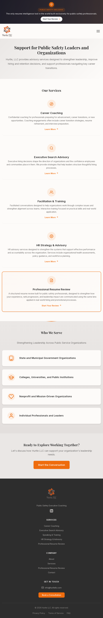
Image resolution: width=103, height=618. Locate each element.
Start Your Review (51, 19)
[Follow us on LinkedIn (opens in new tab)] (51, 511)
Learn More (51, 129)
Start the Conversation (51, 464)
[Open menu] (98, 31)
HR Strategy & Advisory (51, 539)
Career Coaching (51, 526)
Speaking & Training (51, 535)
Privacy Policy (39, 613)
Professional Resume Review (51, 544)
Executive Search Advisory (51, 530)
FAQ (68, 613)
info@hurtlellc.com (53, 588)
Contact (51, 572)
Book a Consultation (51, 595)
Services (52, 563)
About (51, 559)
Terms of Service (56, 613)
